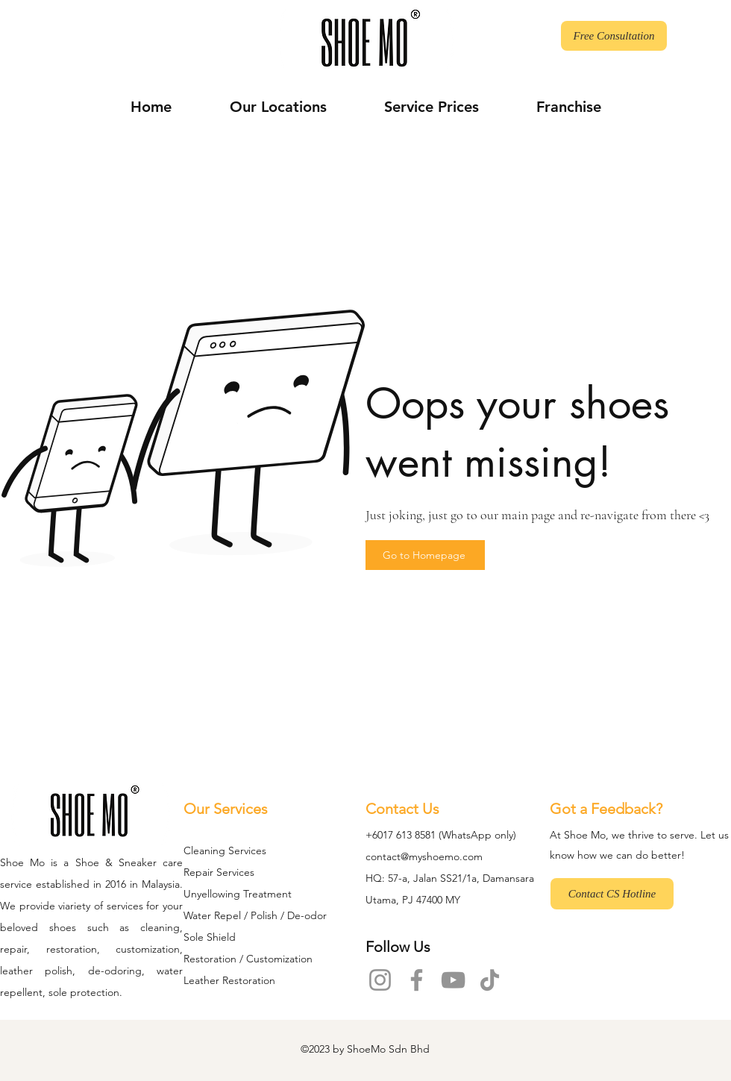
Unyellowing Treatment (237, 893)
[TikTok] (489, 979)
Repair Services (218, 872)
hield (224, 937)
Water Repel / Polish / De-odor (255, 915)
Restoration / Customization (248, 958)
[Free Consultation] (614, 36)
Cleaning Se (211, 850)
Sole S (198, 937)
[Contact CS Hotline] (612, 893)
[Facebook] (416, 979)
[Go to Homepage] (425, 555)
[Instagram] (380, 979)
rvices (253, 850)
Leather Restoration (229, 980)
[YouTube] (453, 979)
